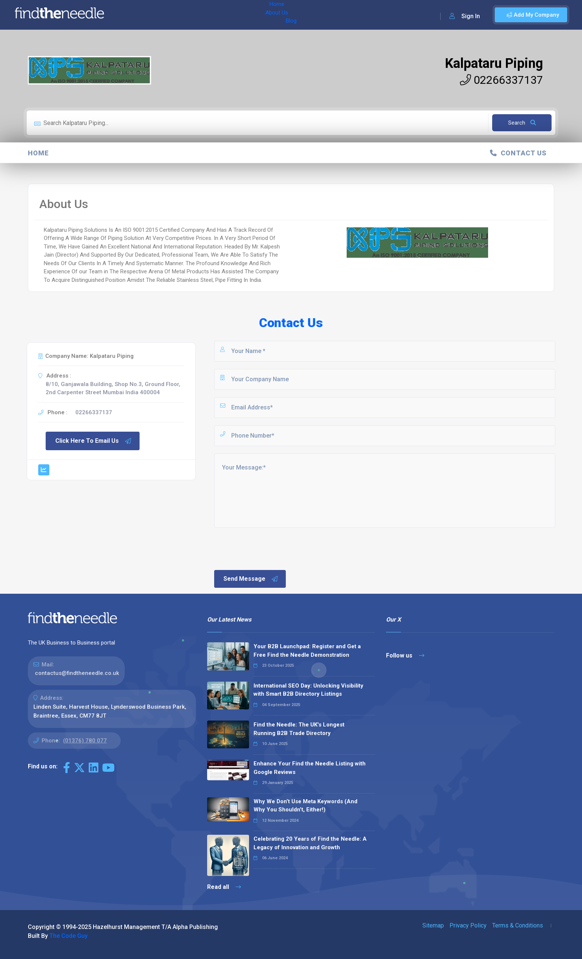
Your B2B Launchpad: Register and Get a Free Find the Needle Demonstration (307, 650)
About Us (159, 14)
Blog (185, 14)
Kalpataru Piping (494, 63)
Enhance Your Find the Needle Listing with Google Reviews (310, 767)
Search (522, 122)
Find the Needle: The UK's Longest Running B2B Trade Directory (299, 728)
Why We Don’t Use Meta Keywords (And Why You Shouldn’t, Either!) (305, 805)
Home (131, 14)
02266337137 (501, 79)
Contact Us (518, 153)
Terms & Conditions (517, 925)
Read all (224, 886)
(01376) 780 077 (85, 740)
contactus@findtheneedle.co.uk (77, 673)
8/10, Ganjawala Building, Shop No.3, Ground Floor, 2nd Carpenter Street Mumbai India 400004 (113, 388)
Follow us (405, 655)
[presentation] (269, 548)
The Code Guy (68, 935)
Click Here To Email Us (93, 441)
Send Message (250, 579)
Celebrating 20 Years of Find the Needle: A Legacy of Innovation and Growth (310, 843)
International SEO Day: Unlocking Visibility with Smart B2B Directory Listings (308, 690)
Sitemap (433, 925)
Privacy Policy (468, 925)
